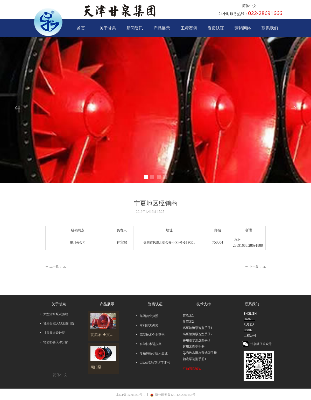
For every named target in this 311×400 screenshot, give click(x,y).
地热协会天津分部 (55, 342)
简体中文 (249, 6)
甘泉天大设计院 (54, 333)
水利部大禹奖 (149, 325)
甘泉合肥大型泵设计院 (58, 323)
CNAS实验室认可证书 (155, 362)
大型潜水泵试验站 (55, 314)
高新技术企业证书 (152, 334)
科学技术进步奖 (150, 344)
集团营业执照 (149, 316)
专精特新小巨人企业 (154, 353)
